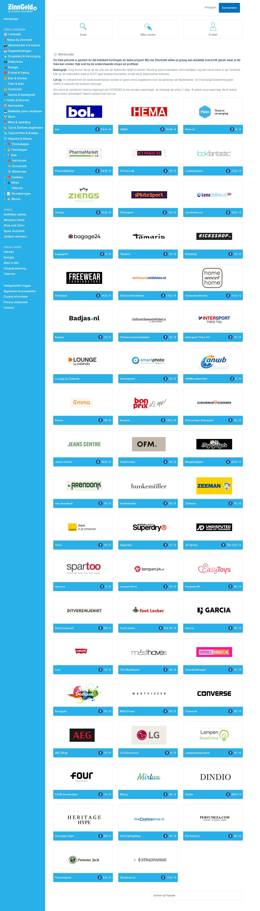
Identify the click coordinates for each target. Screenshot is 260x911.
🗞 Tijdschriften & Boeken (21, 133)
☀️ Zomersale (17, 166)
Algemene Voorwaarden (20, 291)
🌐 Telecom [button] (15, 188)
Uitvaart (9, 252)
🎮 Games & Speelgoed (19, 95)
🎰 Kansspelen (13, 105)
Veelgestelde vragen (17, 285)
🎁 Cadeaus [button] (15, 177)
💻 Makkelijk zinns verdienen (23, 111)
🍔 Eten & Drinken (15, 78)
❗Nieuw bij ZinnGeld (18, 40)
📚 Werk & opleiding (17, 122)
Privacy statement (15, 302)
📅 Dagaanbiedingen (17, 51)
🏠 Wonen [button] (14, 199)
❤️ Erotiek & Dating (16, 72)
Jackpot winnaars (15, 236)
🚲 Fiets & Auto (14, 83)
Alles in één (11, 263)
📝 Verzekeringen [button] (19, 193)
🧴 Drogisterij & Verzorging (22, 56)
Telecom (9, 274)
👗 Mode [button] (13, 182)
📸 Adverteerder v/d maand (22, 45)
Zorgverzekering (15, 268)
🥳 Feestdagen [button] (17, 149)
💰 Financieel (12, 89)
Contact (9, 307)
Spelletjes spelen (15, 214)
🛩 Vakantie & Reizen (18, 138)
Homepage (11, 19)
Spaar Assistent (14, 231)
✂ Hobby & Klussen (16, 100)
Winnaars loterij (14, 220)
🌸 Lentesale (12, 34)
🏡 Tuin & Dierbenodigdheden (23, 127)
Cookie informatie (16, 296)
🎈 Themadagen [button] (18, 144)
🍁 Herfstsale (17, 160)
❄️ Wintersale (17, 171)
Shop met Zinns (14, 225)
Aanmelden (229, 7)
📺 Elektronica (13, 61)
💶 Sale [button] (11, 155)
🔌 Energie (11, 67)
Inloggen (210, 7)
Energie (9, 257)
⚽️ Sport (9, 116)
